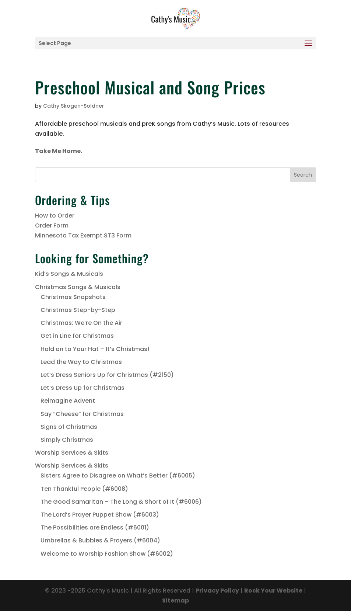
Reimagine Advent (68, 400)
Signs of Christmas (69, 427)
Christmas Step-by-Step (78, 310)
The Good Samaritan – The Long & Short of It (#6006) (121, 501)
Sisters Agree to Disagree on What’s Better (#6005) (118, 475)
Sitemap (175, 600)
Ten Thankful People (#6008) (84, 489)
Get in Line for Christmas (77, 335)
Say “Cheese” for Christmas (82, 414)
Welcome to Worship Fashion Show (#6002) (107, 553)
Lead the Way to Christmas (81, 362)
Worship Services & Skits (71, 452)
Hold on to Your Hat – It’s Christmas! (95, 349)
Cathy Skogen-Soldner (73, 106)
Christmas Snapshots (73, 297)
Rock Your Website (273, 590)
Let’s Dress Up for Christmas (82, 387)
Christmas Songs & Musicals (77, 287)
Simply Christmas (67, 439)
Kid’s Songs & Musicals (69, 274)
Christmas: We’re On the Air (81, 323)
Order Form (52, 225)
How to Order (54, 215)
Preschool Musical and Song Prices (150, 87)
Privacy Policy (217, 590)
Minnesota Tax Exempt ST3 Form (83, 235)
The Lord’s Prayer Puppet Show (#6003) (100, 514)
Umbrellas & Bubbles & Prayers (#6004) (100, 540)
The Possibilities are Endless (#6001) (95, 527)
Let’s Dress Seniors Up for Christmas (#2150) (107, 375)
